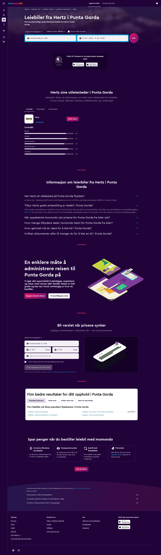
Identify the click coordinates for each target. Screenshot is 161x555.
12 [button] (77, 64)
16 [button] (61, 70)
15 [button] (55, 70)
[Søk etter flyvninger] (4, 10)
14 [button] (50, 70)
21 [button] (50, 75)
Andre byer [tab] (55, 395)
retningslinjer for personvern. (71, 366)
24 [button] (66, 75)
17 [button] (66, 70)
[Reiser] (4, 31)
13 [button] (45, 70)
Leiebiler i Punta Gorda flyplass (96, 409)
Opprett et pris (119, 449)
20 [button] (45, 75)
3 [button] (66, 59)
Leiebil (29, 9)
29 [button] (55, 80)
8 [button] (55, 64)
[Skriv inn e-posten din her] (57, 350)
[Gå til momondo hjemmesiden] (15, 3)
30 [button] (61, 80)
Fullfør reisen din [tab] (70, 395)
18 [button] (71, 70)
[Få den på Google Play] (129, 516)
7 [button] (105, 64)
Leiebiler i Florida (51, 9)
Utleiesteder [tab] (55, 103)
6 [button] (44, 64)
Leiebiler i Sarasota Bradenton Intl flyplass (45, 409)
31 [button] (66, 80)
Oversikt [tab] (32, 103)
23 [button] (61, 75)
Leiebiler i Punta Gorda (66, 9)
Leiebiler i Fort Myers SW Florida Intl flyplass (100, 406)
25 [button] (71, 75)
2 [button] (60, 59)
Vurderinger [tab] (43, 103)
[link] (76, 113)
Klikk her (30, 207)
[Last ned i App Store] (129, 522)
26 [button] (77, 75)
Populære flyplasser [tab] (39, 395)
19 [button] (77, 70)
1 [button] (55, 59)
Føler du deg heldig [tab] (88, 395)
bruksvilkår (56, 366)
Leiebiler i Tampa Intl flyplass (41, 406)
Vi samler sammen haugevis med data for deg (85, 493)
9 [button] (60, 64)
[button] (3, 3)
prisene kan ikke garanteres (84, 482)
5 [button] (76, 59)
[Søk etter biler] (4, 19)
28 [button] (50, 80)
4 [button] (71, 59)
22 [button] (55, 75)
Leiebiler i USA (38, 9)
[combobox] (36, 32)
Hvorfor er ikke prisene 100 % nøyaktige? (85, 497)
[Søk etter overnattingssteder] (4, 15)
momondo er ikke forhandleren (85, 489)
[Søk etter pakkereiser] (4, 24)
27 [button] (45, 80)
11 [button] (71, 64)
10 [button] (66, 64)
